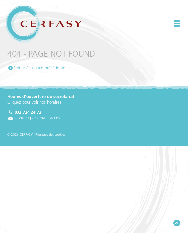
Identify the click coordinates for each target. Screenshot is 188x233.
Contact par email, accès (33, 117)
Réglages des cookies (50, 134)
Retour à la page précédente (39, 67)
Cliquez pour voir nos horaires (34, 102)
